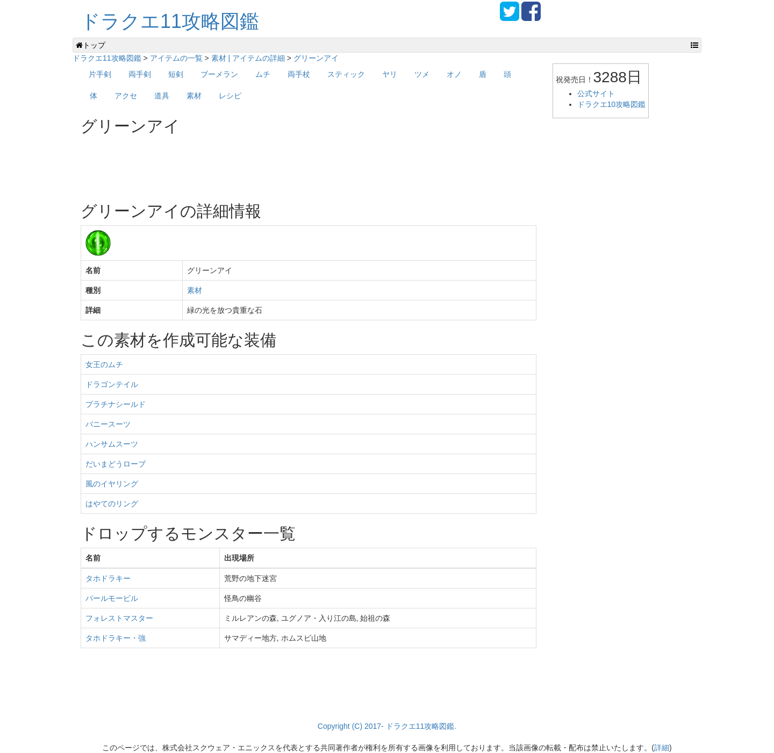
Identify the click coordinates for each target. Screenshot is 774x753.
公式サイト (596, 93)
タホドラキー (108, 578)
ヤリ (389, 74)
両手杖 (299, 74)
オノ (454, 74)
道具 (161, 95)
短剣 (175, 74)
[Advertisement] (276, 164)
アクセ (125, 95)
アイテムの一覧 (176, 58)
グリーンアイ (316, 58)
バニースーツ (108, 424)
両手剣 (139, 74)
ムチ (262, 74)
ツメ (421, 74)
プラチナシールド (115, 404)
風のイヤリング (111, 483)
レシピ (230, 95)
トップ (90, 45)
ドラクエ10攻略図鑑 (611, 104)
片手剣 (100, 74)
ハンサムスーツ (111, 444)
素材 (194, 95)
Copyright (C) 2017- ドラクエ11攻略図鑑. (387, 726)
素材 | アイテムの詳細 (248, 58)
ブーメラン (219, 74)
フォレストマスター (119, 618)
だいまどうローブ (115, 464)
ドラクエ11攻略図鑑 (170, 21)
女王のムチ (104, 364)
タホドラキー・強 (115, 638)
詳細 (661, 747)
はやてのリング (111, 503)
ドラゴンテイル (111, 384)
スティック (346, 74)
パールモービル (111, 598)
